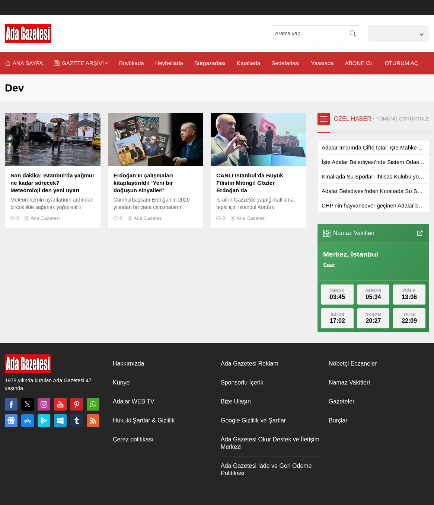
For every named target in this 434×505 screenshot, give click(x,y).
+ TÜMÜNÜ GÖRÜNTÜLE (400, 119)
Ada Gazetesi (45, 218)
